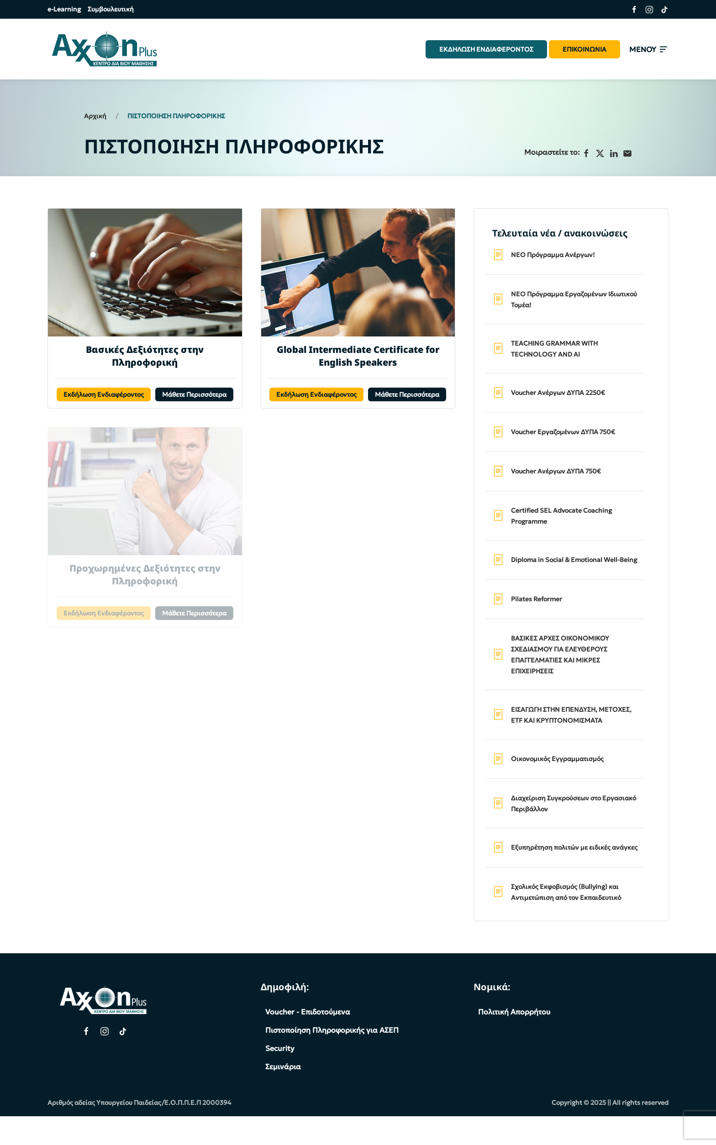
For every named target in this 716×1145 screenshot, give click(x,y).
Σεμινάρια (283, 1066)
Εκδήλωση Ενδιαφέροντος (103, 394)
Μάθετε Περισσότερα (194, 394)
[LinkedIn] (613, 153)
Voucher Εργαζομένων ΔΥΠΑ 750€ (563, 432)
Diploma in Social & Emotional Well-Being (574, 560)
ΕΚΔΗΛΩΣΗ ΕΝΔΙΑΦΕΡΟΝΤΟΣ (486, 49)
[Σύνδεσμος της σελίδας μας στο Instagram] (645, 9)
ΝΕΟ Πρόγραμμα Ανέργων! (553, 255)
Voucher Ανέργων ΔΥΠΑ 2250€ (558, 393)
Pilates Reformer (536, 599)
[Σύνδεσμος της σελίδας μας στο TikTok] (661, 9)
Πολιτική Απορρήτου (514, 1011)
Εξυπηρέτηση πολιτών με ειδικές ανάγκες (574, 847)
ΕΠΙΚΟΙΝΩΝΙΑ (584, 49)
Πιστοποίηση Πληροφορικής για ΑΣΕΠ (332, 1030)
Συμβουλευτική (111, 9)
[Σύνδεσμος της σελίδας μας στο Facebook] (630, 9)
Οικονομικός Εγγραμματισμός (557, 759)
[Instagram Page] (104, 1031)
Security (280, 1048)
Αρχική (95, 116)
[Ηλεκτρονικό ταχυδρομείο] (627, 153)
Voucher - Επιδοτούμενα (307, 1011)
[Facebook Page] (86, 1031)
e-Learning (64, 9)
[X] (600, 153)
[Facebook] (586, 153)
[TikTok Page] (122, 1031)
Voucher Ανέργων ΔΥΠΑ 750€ (556, 471)
